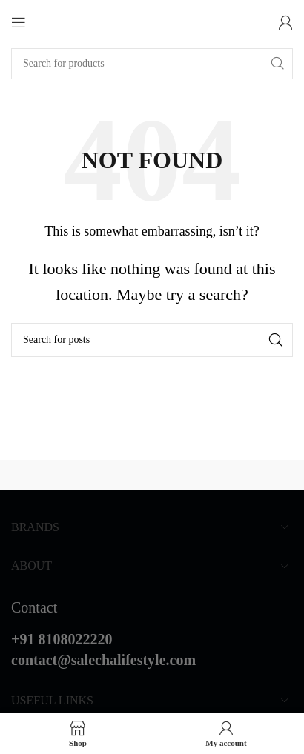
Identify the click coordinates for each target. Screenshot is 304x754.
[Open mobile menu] (18, 22)
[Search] (152, 63)
